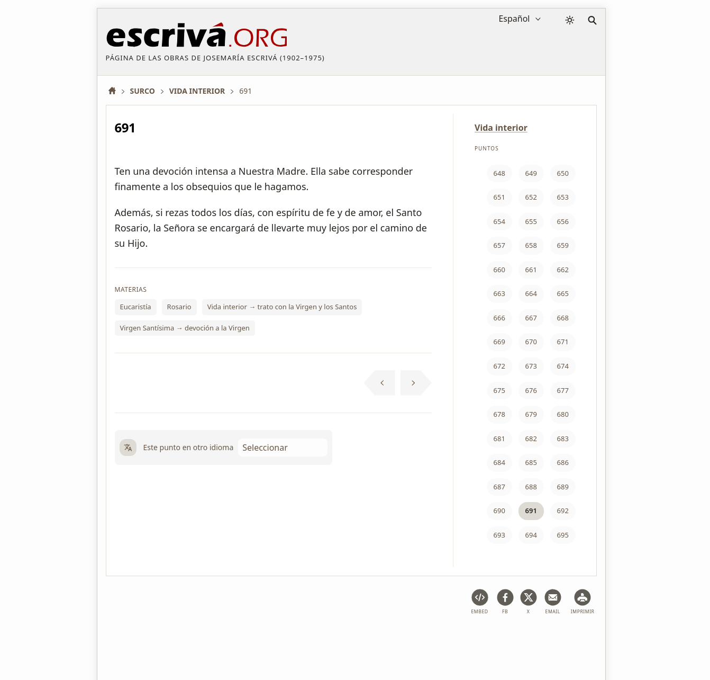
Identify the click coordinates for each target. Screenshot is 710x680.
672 (499, 366)
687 (499, 486)
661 (531, 269)
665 (563, 293)
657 (499, 245)
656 (563, 221)
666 (499, 318)
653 (563, 197)
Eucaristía (135, 306)
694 (531, 535)
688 (531, 486)
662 (563, 269)
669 (499, 341)
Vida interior (501, 127)
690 (499, 510)
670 (531, 341)
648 (499, 173)
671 (563, 341)
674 (563, 366)
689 (563, 486)
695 (563, 535)
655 (531, 221)
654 (499, 221)
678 (499, 414)
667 (531, 318)
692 (563, 510)
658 (531, 245)
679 (531, 414)
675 (499, 390)
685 (531, 462)
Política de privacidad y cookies (258, 639)
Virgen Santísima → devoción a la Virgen (185, 328)
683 (563, 438)
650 (563, 173)
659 (563, 245)
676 (531, 390)
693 (499, 535)
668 (563, 318)
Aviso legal (173, 639)
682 (531, 438)
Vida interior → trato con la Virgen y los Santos (282, 306)
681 (499, 438)
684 (499, 462)
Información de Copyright (369, 639)
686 (563, 462)
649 (531, 173)
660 (499, 269)
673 (531, 366)
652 (531, 197)
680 (563, 414)
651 (499, 197)
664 (531, 293)
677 (563, 390)
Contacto (442, 639)
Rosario (179, 306)
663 (499, 293)
